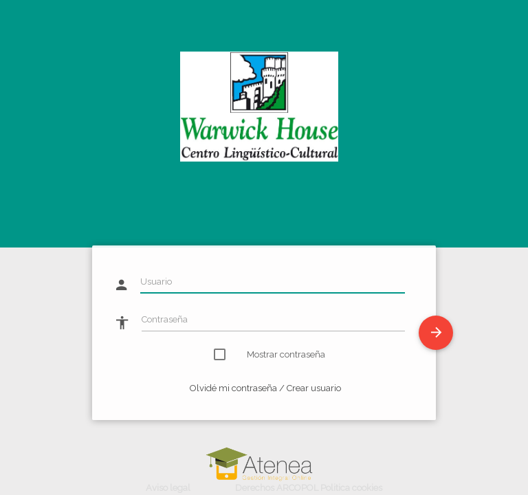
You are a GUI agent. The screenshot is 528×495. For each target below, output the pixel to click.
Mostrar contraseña (278, 354)
